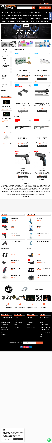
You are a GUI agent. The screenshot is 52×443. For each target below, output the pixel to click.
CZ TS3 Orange (14, 218)
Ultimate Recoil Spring (6, 142)
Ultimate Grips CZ (15, 268)
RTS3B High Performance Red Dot (43, 253)
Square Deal (40, 218)
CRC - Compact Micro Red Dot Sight (43, 268)
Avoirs (28, 324)
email (35, 308)
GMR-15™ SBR (42, 138)
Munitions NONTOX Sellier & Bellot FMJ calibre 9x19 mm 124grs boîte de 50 (6, 118)
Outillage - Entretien (34, 18)
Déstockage (44, 18)
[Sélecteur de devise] (42, 3)
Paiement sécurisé (5, 320)
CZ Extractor (5, 130)
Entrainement (13, 18)
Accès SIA (16, 326)
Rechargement (45, 12)
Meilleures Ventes (6, 96)
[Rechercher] (26, 8)
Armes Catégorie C (21, 12)
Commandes (30, 322)
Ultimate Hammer (15, 253)
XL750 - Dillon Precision (43, 241)
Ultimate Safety (15, 260)
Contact (2, 1)
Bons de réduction (31, 327)
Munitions (37, 12)
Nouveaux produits (19, 49)
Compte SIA (16, 317)
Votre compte (31, 314)
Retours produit (30, 320)
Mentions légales (4, 324)
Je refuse (7, 439)
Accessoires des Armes (24, 15)
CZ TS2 (23, 170)
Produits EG (5, 18)
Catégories (4, 49)
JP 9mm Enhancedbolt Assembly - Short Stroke (42, 104)
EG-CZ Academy (12, 21)
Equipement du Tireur (37, 15)
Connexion (48, 1)
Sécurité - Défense (22, 18)
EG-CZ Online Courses (22, 21)
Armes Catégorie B (9, 12)
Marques (3, 90)
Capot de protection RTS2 (43, 275)
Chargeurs (30, 12)
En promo (16, 116)
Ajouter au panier (23, 78)
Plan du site (3, 334)
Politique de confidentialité (9, 436)
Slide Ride (39, 260)
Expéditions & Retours (5, 322)
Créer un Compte (44, 21)
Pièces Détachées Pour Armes (9, 15)
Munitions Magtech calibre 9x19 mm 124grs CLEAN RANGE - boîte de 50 (23, 73)
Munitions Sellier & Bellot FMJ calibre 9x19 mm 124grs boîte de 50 (6, 106)
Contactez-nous (4, 332)
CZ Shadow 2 (42, 170)
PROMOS (4, 21)
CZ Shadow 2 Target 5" (16, 241)
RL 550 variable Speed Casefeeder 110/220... (43, 233)
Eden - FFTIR (16, 327)
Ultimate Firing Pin (15, 275)
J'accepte (18, 439)
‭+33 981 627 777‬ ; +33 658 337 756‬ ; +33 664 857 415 (22, 1)
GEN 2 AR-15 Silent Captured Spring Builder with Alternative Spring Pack (42, 73)
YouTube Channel (34, 21)
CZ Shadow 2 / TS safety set (23, 103)
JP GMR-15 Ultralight (22, 138)
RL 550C (39, 226)
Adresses (29, 326)
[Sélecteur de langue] (47, 3)
